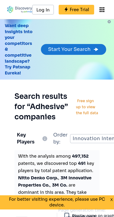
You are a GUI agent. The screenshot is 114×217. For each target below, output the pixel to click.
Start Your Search (73, 49)
